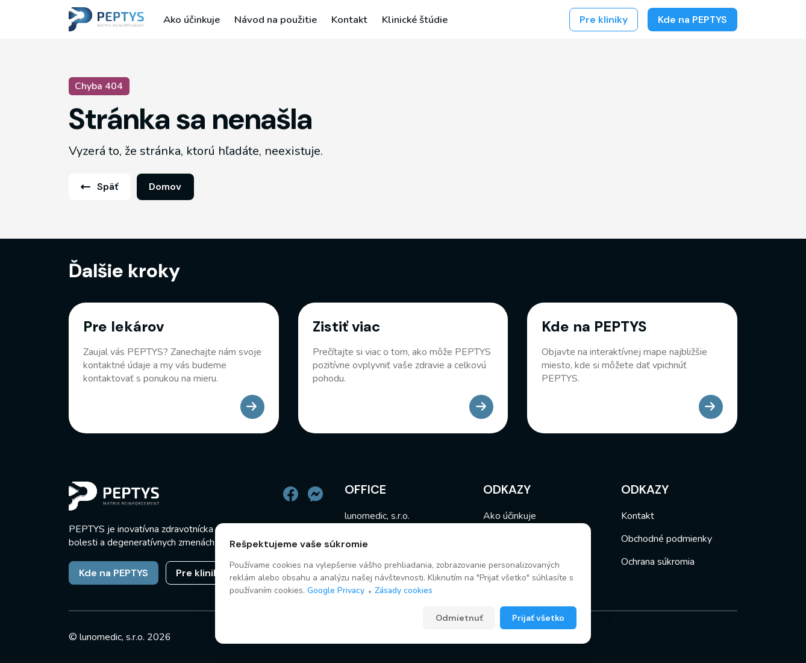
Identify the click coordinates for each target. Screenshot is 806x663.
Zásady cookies (404, 591)
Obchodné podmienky (666, 538)
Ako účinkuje (191, 20)
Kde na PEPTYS (692, 19)
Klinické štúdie (415, 20)
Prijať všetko (538, 618)
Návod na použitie (275, 20)
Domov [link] (165, 186)
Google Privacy (335, 591)
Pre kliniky (604, 19)
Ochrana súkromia (658, 561)
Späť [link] (99, 186)
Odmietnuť (459, 618)
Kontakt (349, 20)
